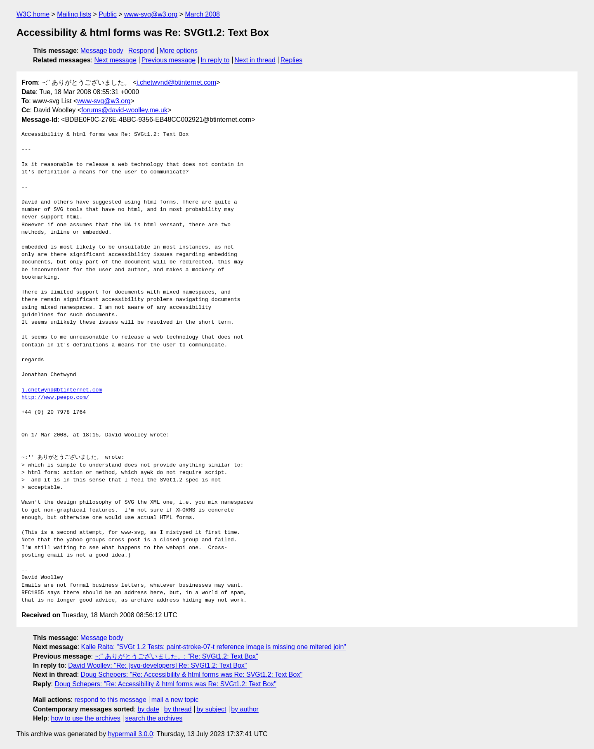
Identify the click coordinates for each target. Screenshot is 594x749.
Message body (101, 50)
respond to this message (110, 699)
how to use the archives (85, 718)
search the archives (154, 718)
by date (148, 709)
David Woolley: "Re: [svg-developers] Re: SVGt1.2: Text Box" (157, 665)
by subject (211, 709)
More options (179, 50)
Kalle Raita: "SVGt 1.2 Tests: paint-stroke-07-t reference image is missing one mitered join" (213, 646)
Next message (115, 60)
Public (108, 14)
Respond (141, 50)
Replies (291, 60)
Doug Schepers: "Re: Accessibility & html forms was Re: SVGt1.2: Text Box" (192, 674)
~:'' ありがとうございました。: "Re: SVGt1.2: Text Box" (176, 656)
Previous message (168, 60)
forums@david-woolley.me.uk (124, 110)
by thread (178, 709)
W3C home (33, 14)
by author (245, 709)
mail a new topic (175, 699)
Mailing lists (74, 14)
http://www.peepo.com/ (55, 397)
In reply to (214, 60)
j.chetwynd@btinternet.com (176, 82)
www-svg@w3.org (150, 14)
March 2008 (202, 14)
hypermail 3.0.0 (130, 733)
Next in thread (255, 60)
